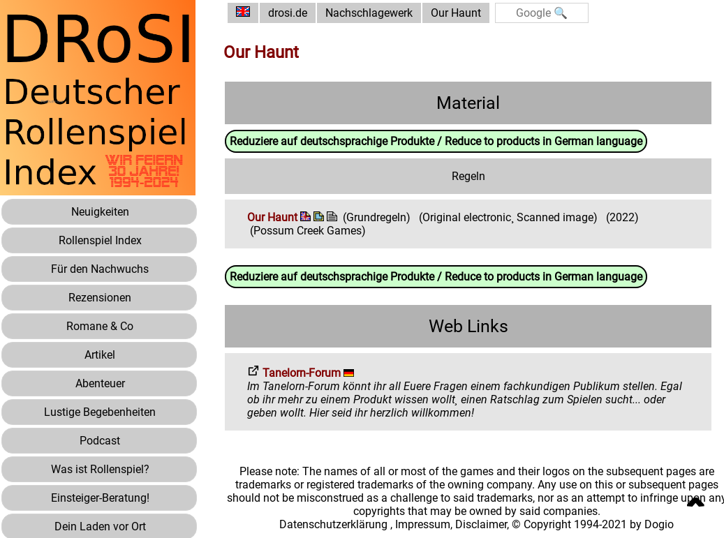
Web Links (468, 326)
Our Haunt (456, 13)
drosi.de (287, 13)
